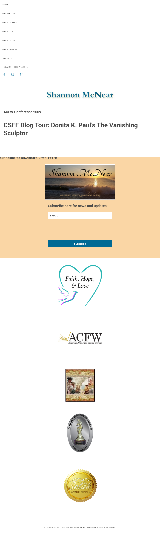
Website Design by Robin (101, 527)
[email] (80, 215)
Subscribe (80, 243)
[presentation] (75, 230)
